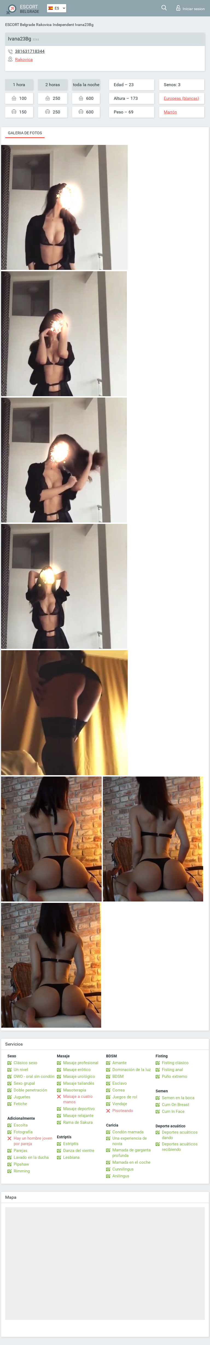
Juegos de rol (124, 1097)
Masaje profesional (80, 1062)
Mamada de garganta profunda (131, 1153)
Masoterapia (74, 1090)
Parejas (20, 1150)
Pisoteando (122, 1110)
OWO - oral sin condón (34, 1076)
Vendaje (119, 1103)
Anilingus (120, 1176)
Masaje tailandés (78, 1083)
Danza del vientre (78, 1150)
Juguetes (22, 1097)
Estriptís (70, 1143)
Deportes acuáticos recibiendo (180, 1147)
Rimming (22, 1171)
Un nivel (21, 1069)
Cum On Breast (175, 1104)
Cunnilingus (123, 1169)
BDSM (118, 1076)
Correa (118, 1090)
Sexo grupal (24, 1083)
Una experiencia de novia (129, 1141)
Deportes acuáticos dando (180, 1135)
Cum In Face (173, 1111)
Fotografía (23, 1132)
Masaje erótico (77, 1069)
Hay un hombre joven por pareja (33, 1141)
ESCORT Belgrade (20, 24)
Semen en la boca (178, 1097)
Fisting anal (172, 1069)
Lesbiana (71, 1157)
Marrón (170, 112)
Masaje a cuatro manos (78, 1099)
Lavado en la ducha (31, 1157)
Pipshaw (21, 1164)
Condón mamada (128, 1132)
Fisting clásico (175, 1062)
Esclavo (119, 1083)
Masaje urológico (79, 1076)
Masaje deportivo (79, 1108)
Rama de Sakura (78, 1122)
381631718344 (30, 51)
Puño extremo (174, 1076)
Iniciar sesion (190, 8)
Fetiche (20, 1103)
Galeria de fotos (25, 133)
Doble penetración (30, 1090)
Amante (119, 1062)
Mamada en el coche (131, 1162)
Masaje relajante (78, 1115)
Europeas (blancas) (181, 98)
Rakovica (44, 24)
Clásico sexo (25, 1062)
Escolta (21, 1125)
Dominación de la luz (131, 1069)
